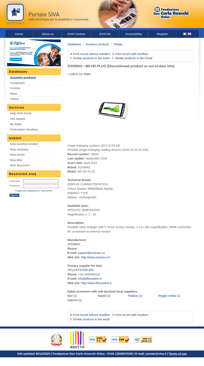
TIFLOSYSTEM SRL (81, 270)
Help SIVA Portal (20, 113)
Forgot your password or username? (34, 190)
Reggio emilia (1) (169, 295)
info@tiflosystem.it (89, 278)
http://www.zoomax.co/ (95, 257)
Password (14, 185)
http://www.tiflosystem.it (96, 283)
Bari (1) (72, 295)
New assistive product (24, 144)
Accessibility (133, 34)
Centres (15, 88)
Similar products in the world (91, 58)
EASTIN (105, 34)
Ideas (13, 93)
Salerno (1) (75, 300)
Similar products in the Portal (133, 58)
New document (19, 165)
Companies (17, 83)
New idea (16, 160)
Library (14, 98)
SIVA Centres (76, 34)
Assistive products (23, 77)
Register (162, 34)
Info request (17, 118)
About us (48, 34)
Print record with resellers (131, 54)
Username (14, 181)
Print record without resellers (91, 54)
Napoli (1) (104, 295)
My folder (16, 124)
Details (118, 44)
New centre (17, 154)
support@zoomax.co (91, 252)
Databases (75, 44)
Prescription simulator (24, 129)
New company (19, 149)
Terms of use (178, 353)
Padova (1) (135, 295)
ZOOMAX (74, 244)
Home (19, 34)
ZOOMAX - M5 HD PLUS (87, 66)
